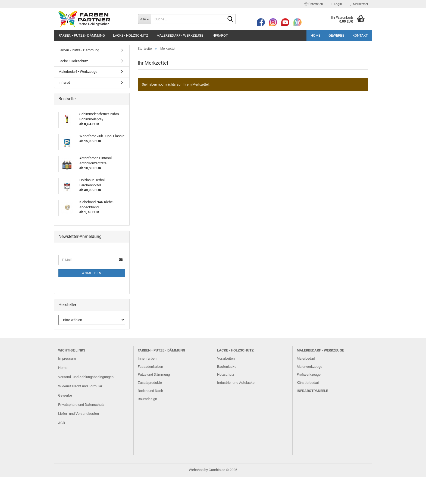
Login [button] (336, 4)
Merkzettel (359, 4)
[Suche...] (144, 19)
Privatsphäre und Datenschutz (81, 405)
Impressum (67, 358)
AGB (61, 423)
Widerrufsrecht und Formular (80, 386)
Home (315, 35)
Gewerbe (336, 35)
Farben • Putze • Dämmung (82, 35)
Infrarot (219, 35)
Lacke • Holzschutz (130, 35)
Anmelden (92, 273)
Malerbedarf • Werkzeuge (179, 35)
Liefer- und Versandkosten (78, 414)
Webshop (196, 470)
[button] (313, 4)
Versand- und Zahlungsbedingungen (86, 377)
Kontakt (360, 35)
